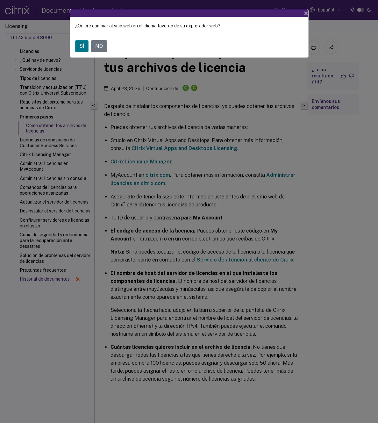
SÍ (81, 46)
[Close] (306, 13)
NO (99, 46)
